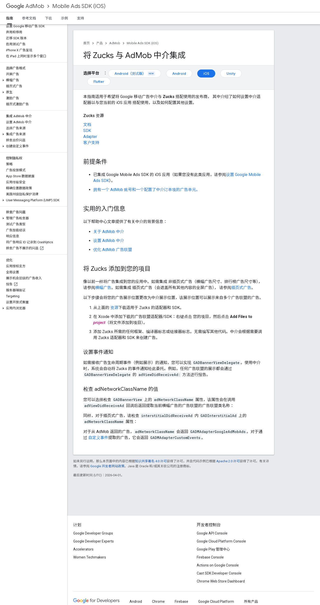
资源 (114, 307)
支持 (80, 18)
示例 (64, 18)
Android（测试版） (134, 73)
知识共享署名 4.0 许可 (151, 461)
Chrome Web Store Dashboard (221, 581)
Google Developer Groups (93, 533)
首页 (86, 43)
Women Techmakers (89, 557)
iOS (206, 73)
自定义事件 (98, 437)
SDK (87, 130)
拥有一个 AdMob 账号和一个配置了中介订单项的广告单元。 (146, 189)
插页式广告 (241, 287)
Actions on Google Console (218, 565)
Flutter (99, 81)
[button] (32, 80)
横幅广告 (103, 287)
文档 (87, 124)
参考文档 (29, 18)
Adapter (90, 136)
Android (179, 73)
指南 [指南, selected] (9, 18)
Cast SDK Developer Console (219, 573)
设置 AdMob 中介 (108, 240)
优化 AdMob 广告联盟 (112, 249)
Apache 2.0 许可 (228, 461)
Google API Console (212, 533)
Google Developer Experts (93, 541)
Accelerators (83, 549)
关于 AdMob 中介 (108, 231)
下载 (48, 18)
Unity (231, 73)
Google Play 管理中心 (213, 549)
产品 (99, 43)
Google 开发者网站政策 (107, 466)
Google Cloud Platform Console (221, 541)
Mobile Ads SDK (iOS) (79, 6)
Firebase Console (210, 557)
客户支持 (91, 142)
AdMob (25, 6)
